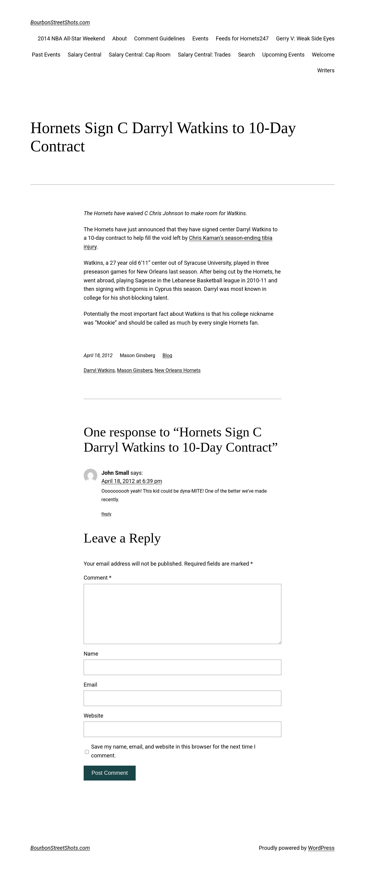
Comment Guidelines (159, 38)
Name (91, 653)
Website (93, 715)
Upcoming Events (283, 54)
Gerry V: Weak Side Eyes (305, 38)
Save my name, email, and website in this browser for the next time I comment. (173, 751)
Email (90, 684)
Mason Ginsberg (134, 370)
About (119, 38)
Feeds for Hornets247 (242, 38)
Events (200, 38)
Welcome (323, 54)
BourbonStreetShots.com (60, 22)
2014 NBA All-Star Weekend (71, 38)
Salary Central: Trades (204, 54)
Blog (167, 355)
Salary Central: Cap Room (139, 54)
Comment (97, 577)
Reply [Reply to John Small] (107, 513)
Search (246, 54)
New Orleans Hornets (177, 370)
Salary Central (85, 54)
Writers (326, 70)
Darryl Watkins (99, 370)
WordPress (321, 848)
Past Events (46, 54)
